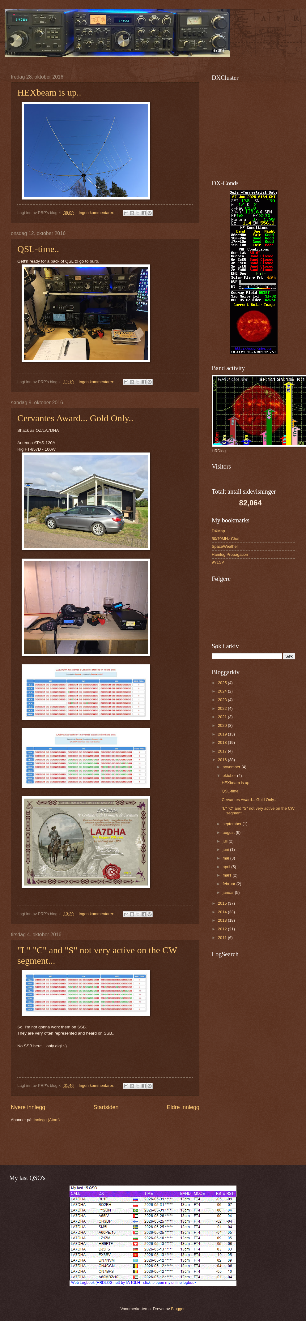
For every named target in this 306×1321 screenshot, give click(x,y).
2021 (223, 716)
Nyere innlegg (28, 1107)
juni (226, 849)
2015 (223, 903)
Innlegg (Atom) (47, 1119)
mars (227, 875)
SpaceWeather (225, 546)
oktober (230, 775)
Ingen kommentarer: (97, 212)
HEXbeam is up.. (49, 92)
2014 (223, 912)
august (229, 832)
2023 (223, 699)
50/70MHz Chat (225, 538)
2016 (223, 759)
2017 (223, 751)
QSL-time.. (38, 249)
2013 (223, 920)
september (232, 823)
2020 (223, 725)
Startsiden (105, 1107)
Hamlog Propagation (230, 554)
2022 (223, 708)
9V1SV (218, 562)
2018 (223, 742)
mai (226, 858)
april (227, 866)
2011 (223, 937)
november (232, 767)
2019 (223, 734)
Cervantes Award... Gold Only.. (75, 418)
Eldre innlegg (183, 1107)
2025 (223, 682)
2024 (223, 691)
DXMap (218, 531)
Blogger (178, 1308)
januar (229, 892)
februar (229, 883)
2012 (223, 929)
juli (225, 841)
